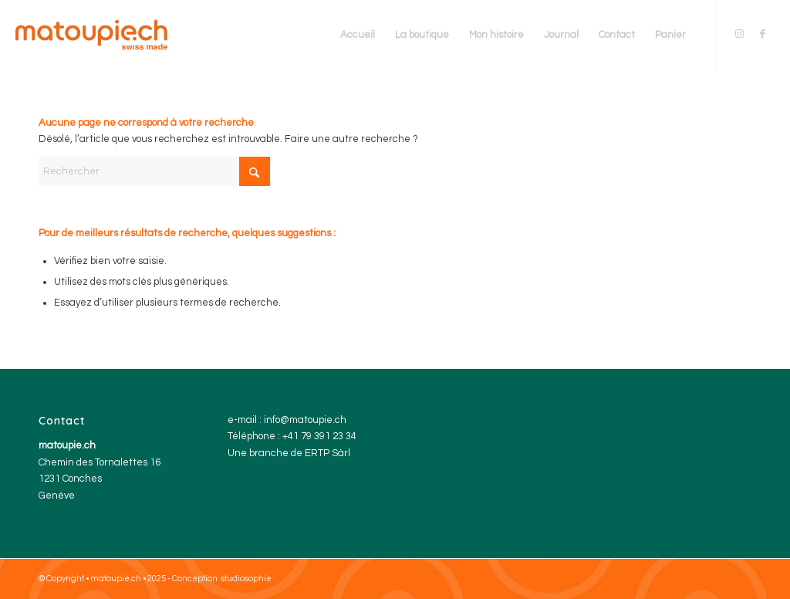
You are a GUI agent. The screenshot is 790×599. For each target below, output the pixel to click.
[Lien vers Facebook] (763, 34)
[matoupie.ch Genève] (91, 34)
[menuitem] (357, 34)
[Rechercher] (154, 171)
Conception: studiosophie (222, 578)
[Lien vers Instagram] (739, 34)
